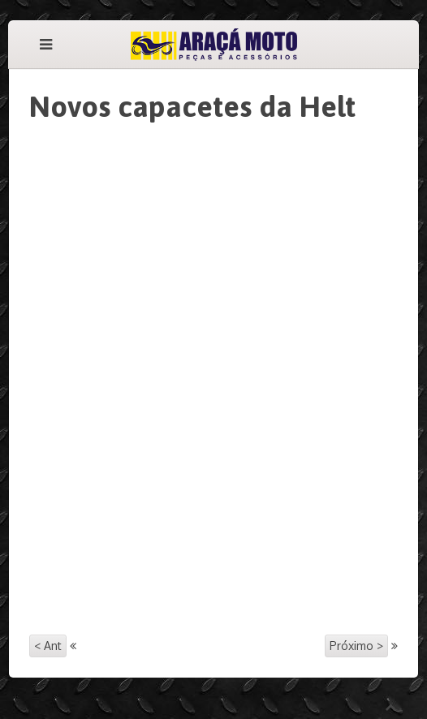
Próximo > (356, 645)
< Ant (48, 645)
